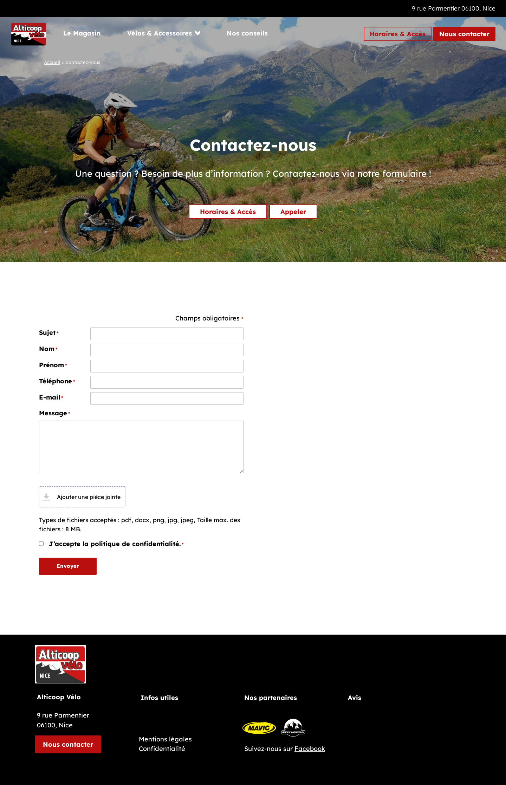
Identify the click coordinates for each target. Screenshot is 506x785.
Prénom (53, 365)
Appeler (293, 212)
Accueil (52, 62)
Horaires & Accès (398, 34)
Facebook (309, 749)
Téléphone (57, 381)
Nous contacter (464, 34)
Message (54, 413)
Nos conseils (247, 33)
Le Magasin (82, 33)
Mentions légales (165, 739)
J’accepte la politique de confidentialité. (116, 544)
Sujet (49, 333)
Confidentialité (162, 749)
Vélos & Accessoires (159, 33)
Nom (48, 349)
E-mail (51, 397)
